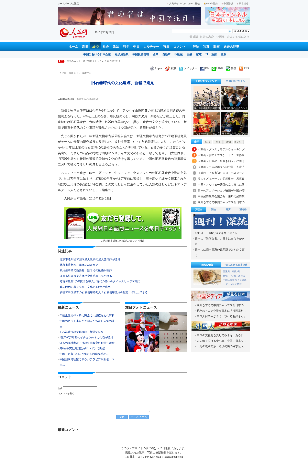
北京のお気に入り (238, 36)
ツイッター (188, 68)
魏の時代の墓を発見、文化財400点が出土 (85, 286)
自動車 (166, 54)
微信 (231, 68)
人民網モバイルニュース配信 (183, 3)
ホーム (73, 46)
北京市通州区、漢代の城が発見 (79, 264)
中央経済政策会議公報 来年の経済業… (222, 196)
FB (204, 68)
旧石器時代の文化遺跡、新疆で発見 (82, 332)
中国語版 (227, 3)
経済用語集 (121, 54)
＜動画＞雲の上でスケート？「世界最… (222, 155)
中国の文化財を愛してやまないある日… (221, 335)
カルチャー (151, 46)
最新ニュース (68, 307)
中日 (136, 46)
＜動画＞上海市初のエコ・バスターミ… (222, 172)
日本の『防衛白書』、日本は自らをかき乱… (220, 241)
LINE (217, 68)
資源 (223, 54)
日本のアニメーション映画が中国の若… (222, 190)
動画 (216, 46)
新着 (85, 46)
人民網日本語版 (67, 73)
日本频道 (242, 3)
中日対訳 (192, 36)
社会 (106, 46)
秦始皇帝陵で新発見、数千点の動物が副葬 (86, 270)
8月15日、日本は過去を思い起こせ (216, 233)
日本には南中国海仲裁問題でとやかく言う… (220, 252)
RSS (244, 68)
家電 (199, 54)
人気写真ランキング (206, 81)
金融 (189, 54)
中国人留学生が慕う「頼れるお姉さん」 (221, 316)
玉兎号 (226, 271)
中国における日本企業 (97, 54)
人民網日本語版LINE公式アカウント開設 (123, 224)
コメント (179, 46)
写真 (206, 46)
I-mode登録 (211, 3)
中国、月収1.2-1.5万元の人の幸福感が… (84, 353)
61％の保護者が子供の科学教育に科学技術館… (88, 343)
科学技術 (86, 73)
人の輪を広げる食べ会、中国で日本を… (221, 340)
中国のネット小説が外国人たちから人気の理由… (87, 324)
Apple (156, 68)
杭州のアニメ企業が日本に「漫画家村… (221, 310)
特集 (166, 46)
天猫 (225, 275)
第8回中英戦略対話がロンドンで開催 (82, 348)
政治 (116, 46)
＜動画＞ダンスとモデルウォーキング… (222, 149)
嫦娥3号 (236, 271)
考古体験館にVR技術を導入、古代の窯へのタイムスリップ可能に (100, 281)
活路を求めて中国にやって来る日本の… (222, 202)
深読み (198, 209)
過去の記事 (231, 46)
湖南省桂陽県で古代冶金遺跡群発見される (86, 275)
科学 (126, 46)
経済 (95, 46)
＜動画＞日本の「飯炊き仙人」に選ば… (222, 161)
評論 (196, 46)
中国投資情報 (140, 54)
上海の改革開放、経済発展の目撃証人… (221, 346)
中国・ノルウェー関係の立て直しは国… (222, 184)
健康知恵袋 (207, 36)
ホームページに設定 (68, 3)
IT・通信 (211, 54)
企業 (155, 54)
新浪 (170, 68)
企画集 (221, 36)
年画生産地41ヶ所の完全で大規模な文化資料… (88, 315)
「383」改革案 (237, 275)
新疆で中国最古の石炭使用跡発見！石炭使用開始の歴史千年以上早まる (104, 292)
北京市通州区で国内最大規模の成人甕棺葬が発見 (90, 259)
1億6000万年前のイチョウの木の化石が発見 (86, 337)
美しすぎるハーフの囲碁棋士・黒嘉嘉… (222, 178)
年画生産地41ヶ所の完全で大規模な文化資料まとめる (95, 61)
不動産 (178, 54)
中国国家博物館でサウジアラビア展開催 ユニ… (87, 362)
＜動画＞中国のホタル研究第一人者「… (222, 167)
